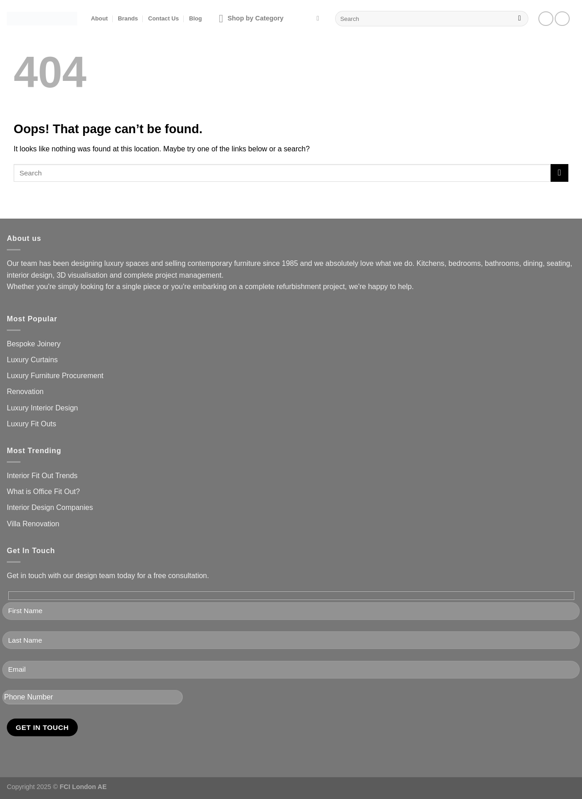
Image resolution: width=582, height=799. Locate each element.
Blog (195, 18)
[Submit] (519, 18)
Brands (128, 18)
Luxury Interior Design (42, 408)
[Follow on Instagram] (562, 18)
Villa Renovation (33, 524)
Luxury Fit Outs (31, 424)
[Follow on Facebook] (545, 18)
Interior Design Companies (50, 507)
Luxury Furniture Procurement (55, 376)
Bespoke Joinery (33, 344)
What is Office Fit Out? (43, 491)
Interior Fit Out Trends (42, 475)
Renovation (25, 391)
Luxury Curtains (32, 360)
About (99, 18)
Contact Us (163, 18)
